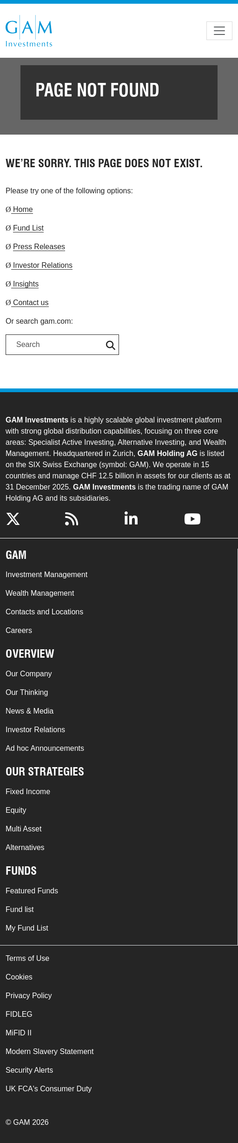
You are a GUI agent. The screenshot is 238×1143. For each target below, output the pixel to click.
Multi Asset (23, 829)
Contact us (30, 302)
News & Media (29, 711)
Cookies (19, 977)
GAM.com (29, 31)
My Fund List (27, 928)
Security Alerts (29, 1070)
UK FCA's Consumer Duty (49, 1089)
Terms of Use (27, 958)
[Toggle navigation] (219, 30)
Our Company (29, 674)
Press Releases (39, 247)
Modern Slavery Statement (49, 1051)
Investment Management (46, 574)
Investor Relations (42, 265)
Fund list (19, 909)
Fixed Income (28, 792)
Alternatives (25, 847)
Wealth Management (40, 593)
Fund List (28, 228)
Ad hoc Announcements (45, 748)
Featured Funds (32, 891)
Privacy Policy (29, 996)
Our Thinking (27, 692)
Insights (25, 284)
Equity (16, 810)
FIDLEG (19, 1014)
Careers (19, 630)
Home (22, 209)
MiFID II (19, 1033)
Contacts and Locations (44, 612)
